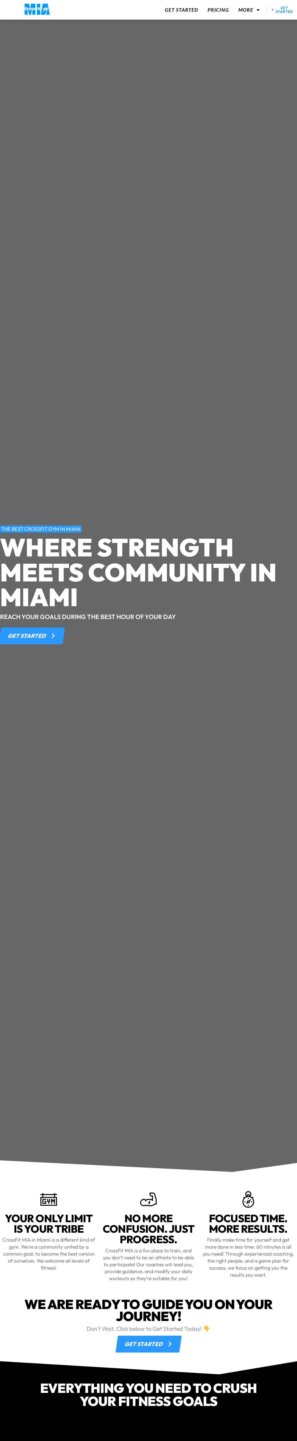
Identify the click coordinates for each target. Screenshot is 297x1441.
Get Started (181, 10)
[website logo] (37, 10)
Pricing (218, 10)
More (249, 10)
